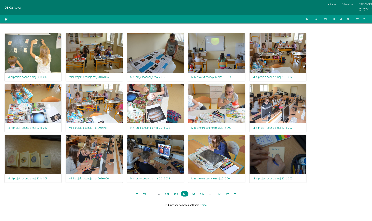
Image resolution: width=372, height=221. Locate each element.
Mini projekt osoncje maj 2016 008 (153, 129)
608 (193, 196)
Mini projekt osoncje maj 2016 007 (278, 129)
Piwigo (203, 207)
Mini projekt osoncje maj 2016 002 (278, 181)
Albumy (332, 4)
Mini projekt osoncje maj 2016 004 (215, 181)
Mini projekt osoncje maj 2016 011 (90, 129)
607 (185, 196)
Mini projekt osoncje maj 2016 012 (278, 77)
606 (176, 196)
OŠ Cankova (13, 7)
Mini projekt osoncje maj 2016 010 (28, 129)
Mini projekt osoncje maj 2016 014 (215, 77)
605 (167, 196)
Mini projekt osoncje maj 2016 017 (28, 77)
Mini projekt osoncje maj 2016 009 (215, 129)
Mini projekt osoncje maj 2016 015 (90, 77)
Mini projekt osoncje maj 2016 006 (90, 181)
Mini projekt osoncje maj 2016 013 (153, 77)
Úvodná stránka (6, 19)
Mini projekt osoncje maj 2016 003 (153, 181)
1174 (219, 196)
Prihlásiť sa (347, 4)
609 (202, 196)
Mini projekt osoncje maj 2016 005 (28, 181)
